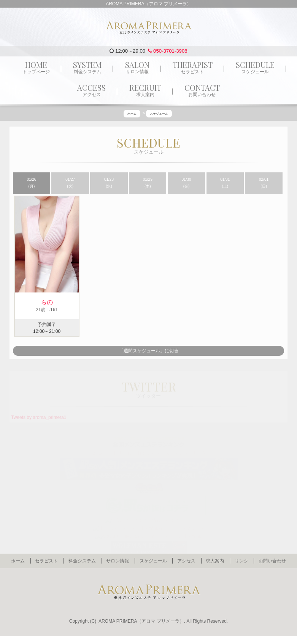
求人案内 (215, 561)
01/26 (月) (31, 183)
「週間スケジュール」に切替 (148, 351)
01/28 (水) (109, 183)
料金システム (82, 561)
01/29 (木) (147, 183)
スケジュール (153, 561)
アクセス (186, 561)
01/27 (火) (70, 183)
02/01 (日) (263, 183)
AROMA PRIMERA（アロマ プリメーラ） (141, 621)
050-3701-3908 (167, 51)
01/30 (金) (186, 183)
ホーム (18, 561)
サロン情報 (117, 561)
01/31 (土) (225, 183)
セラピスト (46, 561)
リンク (241, 561)
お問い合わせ (272, 561)
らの (47, 302)
